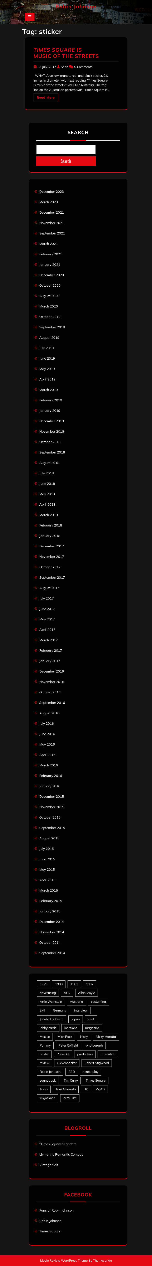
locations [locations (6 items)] (70, 1028)
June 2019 (47, 358)
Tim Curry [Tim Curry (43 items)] (71, 1080)
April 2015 (47, 880)
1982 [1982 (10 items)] (89, 984)
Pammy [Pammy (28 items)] (45, 1045)
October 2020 (50, 285)
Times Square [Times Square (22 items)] (96, 1080)
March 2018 (48, 515)
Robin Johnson (76, 6)
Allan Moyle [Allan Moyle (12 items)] (86, 993)
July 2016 (46, 723)
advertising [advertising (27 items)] (48, 993)
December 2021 (51, 212)
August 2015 (49, 838)
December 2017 (51, 546)
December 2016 (51, 671)
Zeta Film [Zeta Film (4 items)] (70, 1098)
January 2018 (49, 536)
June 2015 (47, 859)
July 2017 (46, 598)
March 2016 (48, 765)
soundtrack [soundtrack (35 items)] (48, 1080)
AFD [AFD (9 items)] (67, 993)
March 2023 (48, 202)
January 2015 (49, 911)
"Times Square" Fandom (58, 1144)
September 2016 (52, 702)
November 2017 (51, 556)
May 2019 (47, 369)
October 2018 (50, 442)
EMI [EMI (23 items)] (42, 1010)
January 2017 (49, 661)
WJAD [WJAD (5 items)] (100, 1089)
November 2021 (51, 223)
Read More (46, 98)
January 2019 (49, 410)
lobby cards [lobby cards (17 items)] (48, 1028)
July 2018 (46, 473)
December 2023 (51, 191)
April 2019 (47, 379)
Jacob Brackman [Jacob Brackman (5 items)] (51, 1019)
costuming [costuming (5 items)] (98, 1002)
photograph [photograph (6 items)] (94, 1045)
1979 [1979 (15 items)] (43, 984)
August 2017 (49, 588)
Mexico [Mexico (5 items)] (45, 1037)
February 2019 (50, 400)
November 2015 (51, 807)
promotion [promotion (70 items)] (107, 1054)
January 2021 (49, 264)
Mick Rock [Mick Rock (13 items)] (65, 1037)
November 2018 (51, 431)
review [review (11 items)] (44, 1063)
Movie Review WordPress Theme (64, 1260)
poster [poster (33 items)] (44, 1054)
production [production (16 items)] (85, 1054)
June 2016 (47, 734)
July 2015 (46, 849)
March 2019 (48, 390)
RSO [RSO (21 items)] (71, 1072)
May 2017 (47, 619)
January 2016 (49, 786)
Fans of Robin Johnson (56, 1210)
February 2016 (50, 775)
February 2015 (50, 901)
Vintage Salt (48, 1165)
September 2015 (52, 828)
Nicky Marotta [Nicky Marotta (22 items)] (106, 1037)
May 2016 (47, 744)
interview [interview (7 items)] (80, 1010)
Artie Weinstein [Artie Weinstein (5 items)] (51, 1002)
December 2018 (51, 421)
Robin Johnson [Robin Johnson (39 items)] (50, 1072)
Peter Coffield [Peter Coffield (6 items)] (68, 1045)
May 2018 (47, 494)
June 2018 (47, 483)
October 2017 (50, 567)
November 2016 (51, 682)
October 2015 (50, 817)
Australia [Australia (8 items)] (76, 1002)
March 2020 (48, 306)
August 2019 (49, 337)
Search (78, 132)
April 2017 (47, 629)
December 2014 (51, 922)
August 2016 (49, 713)
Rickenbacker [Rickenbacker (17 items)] (66, 1063)
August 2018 (49, 463)
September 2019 (52, 327)
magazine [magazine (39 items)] (92, 1028)
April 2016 (47, 755)
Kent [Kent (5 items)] (91, 1019)
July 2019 (46, 348)
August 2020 (49, 296)
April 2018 (47, 504)
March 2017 (48, 640)
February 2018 (50, 525)
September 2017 (52, 577)
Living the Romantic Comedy (61, 1154)
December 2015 (51, 796)
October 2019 (50, 317)
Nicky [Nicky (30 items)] (84, 1037)
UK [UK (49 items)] (86, 1089)
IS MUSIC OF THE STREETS (66, 53)
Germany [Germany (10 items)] (59, 1010)
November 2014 (51, 932)
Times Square (49, 1231)
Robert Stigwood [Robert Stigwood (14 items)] (96, 1063)
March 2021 (48, 244)
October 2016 (50, 692)
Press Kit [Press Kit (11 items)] (63, 1054)
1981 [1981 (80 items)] (74, 984)
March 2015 (48, 890)
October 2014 (50, 942)
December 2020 (51, 275)
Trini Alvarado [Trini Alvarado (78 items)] (66, 1089)
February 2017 (50, 650)
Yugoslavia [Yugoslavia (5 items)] (47, 1098)
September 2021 (52, 233)
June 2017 (47, 609)
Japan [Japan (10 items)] (75, 1019)
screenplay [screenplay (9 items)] (91, 1072)
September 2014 (52, 953)
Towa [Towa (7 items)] (44, 1089)
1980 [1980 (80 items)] (59, 984)
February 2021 (50, 254)
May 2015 (47, 869)
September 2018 (52, 452)
